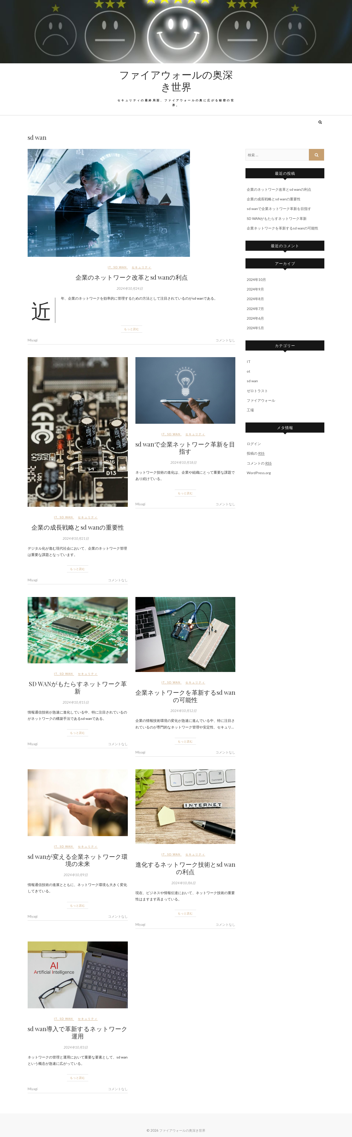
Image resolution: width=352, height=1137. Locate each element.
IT (109, 267)
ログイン (254, 443)
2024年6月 (255, 318)
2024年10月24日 (130, 288)
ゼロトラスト (257, 391)
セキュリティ (141, 267)
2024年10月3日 (76, 1047)
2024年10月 (256, 279)
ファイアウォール (261, 400)
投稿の (256, 453)
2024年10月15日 (76, 702)
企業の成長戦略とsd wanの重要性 (77, 527)
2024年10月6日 (183, 883)
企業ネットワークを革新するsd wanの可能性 (185, 696)
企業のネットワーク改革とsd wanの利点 (132, 277)
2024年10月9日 (76, 875)
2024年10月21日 (76, 538)
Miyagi (33, 340)
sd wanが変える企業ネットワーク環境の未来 (78, 860)
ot (248, 371)
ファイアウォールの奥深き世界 (176, 80)
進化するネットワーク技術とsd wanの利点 (185, 868)
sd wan (120, 267)
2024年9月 (255, 289)
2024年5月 (255, 328)
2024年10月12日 (183, 711)
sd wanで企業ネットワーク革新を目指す (185, 447)
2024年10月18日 (183, 462)
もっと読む (131, 329)
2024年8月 (255, 299)
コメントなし (225, 340)
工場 (250, 410)
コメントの (259, 463)
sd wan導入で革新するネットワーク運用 (78, 1032)
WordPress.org (259, 473)
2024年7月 (255, 308)
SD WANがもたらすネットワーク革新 (78, 687)
